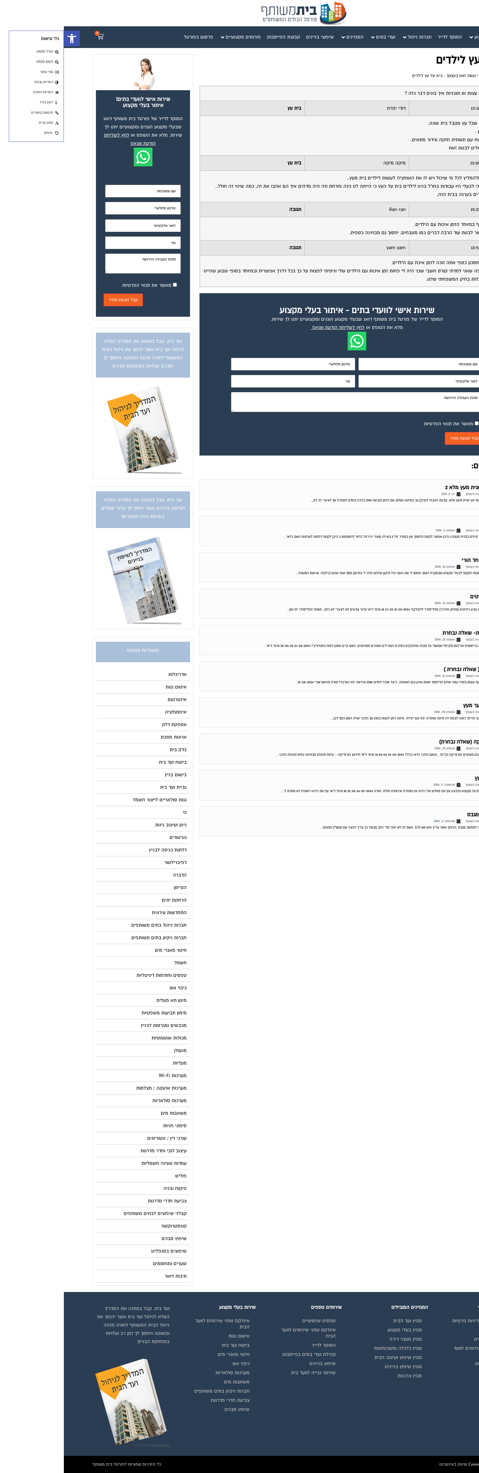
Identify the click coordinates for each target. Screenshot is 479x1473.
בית (440, 1330)
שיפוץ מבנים (173, 1409)
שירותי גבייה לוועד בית (249, 1373)
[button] (8, 38)
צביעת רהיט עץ (428, 778)
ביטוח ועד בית (172, 1345)
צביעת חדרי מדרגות (166, 1400)
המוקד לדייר (260, 1345)
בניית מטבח (432, 524)
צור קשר (435, 1400)
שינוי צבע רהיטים (425, 596)
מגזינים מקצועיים (427, 1339)
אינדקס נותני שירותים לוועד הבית (417, 1351)
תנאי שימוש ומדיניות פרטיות (416, 1321)
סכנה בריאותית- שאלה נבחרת (411, 633)
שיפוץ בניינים (259, 1363)
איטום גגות (175, 1336)
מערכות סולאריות (169, 1373)
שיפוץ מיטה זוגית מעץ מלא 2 (413, 487)
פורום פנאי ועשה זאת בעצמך (407, 75)
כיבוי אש (177, 1363)
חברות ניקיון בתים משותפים (158, 1391)
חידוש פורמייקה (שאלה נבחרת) (410, 742)
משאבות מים (173, 1382)
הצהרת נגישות (429, 1391)
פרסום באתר (431, 1373)
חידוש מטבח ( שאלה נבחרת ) (412, 669)
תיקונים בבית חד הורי (421, 560)
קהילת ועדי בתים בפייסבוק (245, 1354)
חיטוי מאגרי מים (170, 1354)
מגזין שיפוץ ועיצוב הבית (334, 1357)
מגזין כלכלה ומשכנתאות (334, 1348)
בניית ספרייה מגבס (424, 814)
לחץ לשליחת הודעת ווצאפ (274, 327)
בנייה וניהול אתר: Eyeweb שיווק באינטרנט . (411, 1464)
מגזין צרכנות (346, 1376)
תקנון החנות (432, 1382)
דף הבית (443, 75)
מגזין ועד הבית (343, 1321)
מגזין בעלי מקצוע (341, 1330)
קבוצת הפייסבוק (427, 1363)
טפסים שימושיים (255, 1321)
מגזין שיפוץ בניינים (339, 1367)
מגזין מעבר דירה (342, 1339)
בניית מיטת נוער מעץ (422, 705)
